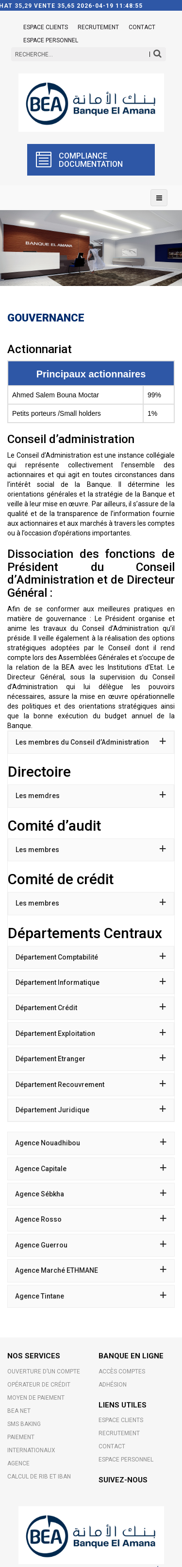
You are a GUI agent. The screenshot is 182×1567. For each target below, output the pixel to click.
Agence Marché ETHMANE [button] (91, 1270)
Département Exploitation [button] (91, 1033)
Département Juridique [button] (91, 1110)
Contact (142, 27)
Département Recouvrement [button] (91, 1084)
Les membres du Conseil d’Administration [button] (91, 742)
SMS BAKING (24, 1424)
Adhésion (113, 1384)
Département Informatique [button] (91, 982)
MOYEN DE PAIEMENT (36, 1397)
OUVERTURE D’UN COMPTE (43, 1371)
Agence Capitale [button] (91, 1169)
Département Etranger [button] (91, 1059)
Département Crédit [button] (91, 1008)
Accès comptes (122, 1371)
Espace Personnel (50, 40)
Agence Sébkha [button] (91, 1194)
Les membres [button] (91, 850)
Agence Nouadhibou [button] (91, 1143)
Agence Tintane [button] (91, 1296)
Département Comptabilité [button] (91, 957)
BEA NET (19, 1410)
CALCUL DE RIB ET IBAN (39, 1476)
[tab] (91, 742)
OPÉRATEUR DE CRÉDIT (38, 1384)
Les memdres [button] (91, 796)
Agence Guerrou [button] (91, 1245)
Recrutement (98, 27)
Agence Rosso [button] (91, 1219)
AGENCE (18, 1463)
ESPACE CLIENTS (45, 27)
